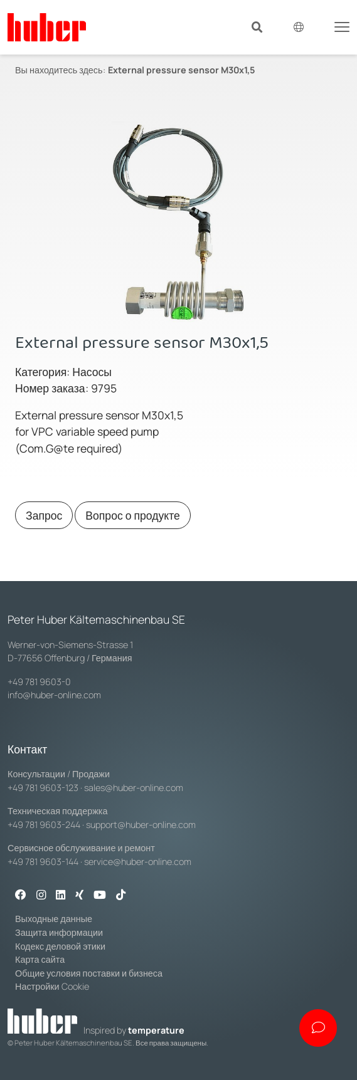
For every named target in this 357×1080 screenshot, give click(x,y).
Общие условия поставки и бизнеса (89, 973)
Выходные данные (53, 919)
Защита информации (59, 932)
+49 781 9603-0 (39, 682)
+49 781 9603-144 (43, 862)
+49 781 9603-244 (44, 825)
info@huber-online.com (54, 695)
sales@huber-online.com (133, 788)
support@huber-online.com (141, 825)
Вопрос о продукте (132, 515)
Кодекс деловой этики (60, 946)
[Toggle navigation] (341, 25)
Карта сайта (40, 959)
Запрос (44, 515)
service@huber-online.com (137, 862)
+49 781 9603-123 (43, 788)
